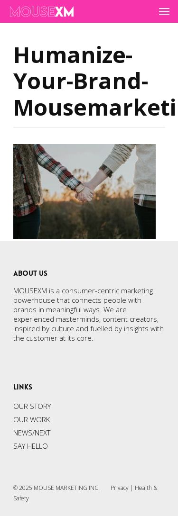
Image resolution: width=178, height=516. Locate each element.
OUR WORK (31, 419)
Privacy (120, 488)
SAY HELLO (30, 446)
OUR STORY (32, 406)
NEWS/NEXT (31, 432)
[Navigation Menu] (164, 11)
